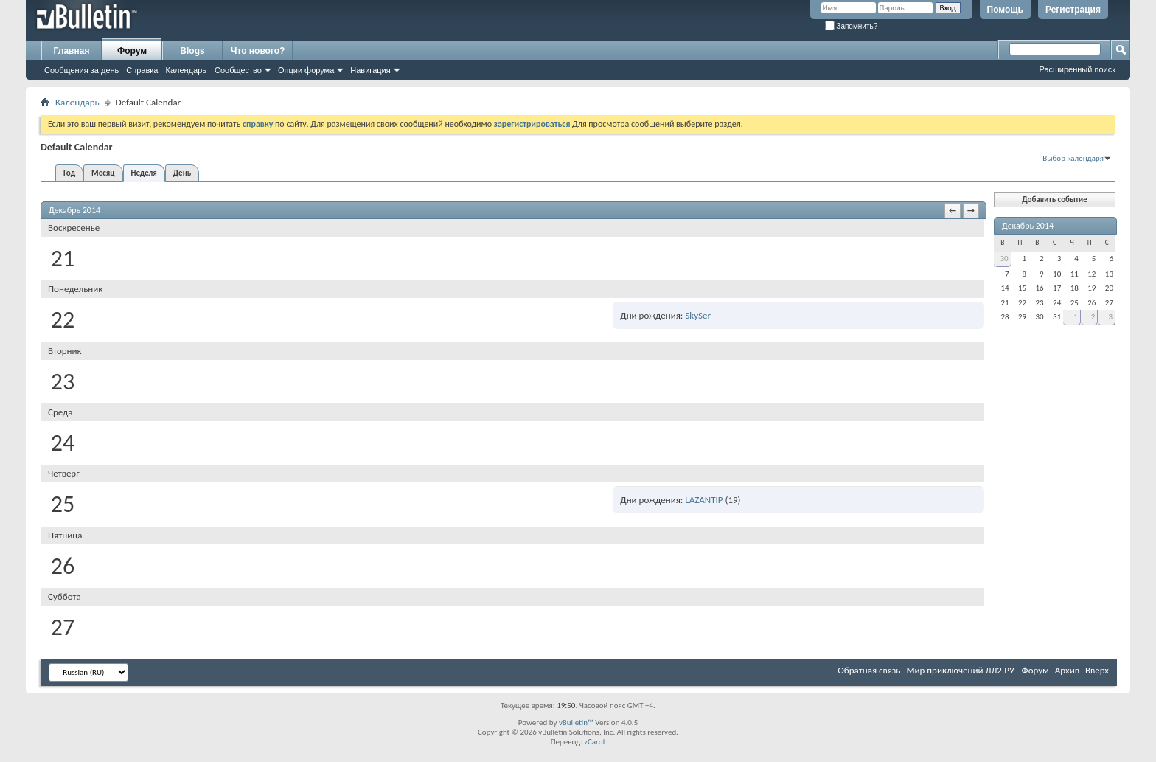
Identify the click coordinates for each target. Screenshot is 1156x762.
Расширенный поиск (1077, 69)
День (182, 173)
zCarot (595, 742)
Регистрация (1073, 9)
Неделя (144, 173)
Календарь (185, 70)
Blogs (192, 51)
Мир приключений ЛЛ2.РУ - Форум (977, 670)
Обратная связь (869, 670)
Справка (142, 70)
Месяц (102, 173)
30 (1004, 258)
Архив (1067, 670)
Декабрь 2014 (1028, 226)
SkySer (698, 315)
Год (69, 173)
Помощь (1005, 9)
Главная (72, 51)
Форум (132, 51)
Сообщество (238, 70)
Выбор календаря (1073, 158)
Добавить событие (1054, 199)
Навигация (370, 70)
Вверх (1097, 670)
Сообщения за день (81, 70)
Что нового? (258, 51)
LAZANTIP (703, 499)
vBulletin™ (576, 722)
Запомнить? (851, 26)
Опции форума (306, 70)
